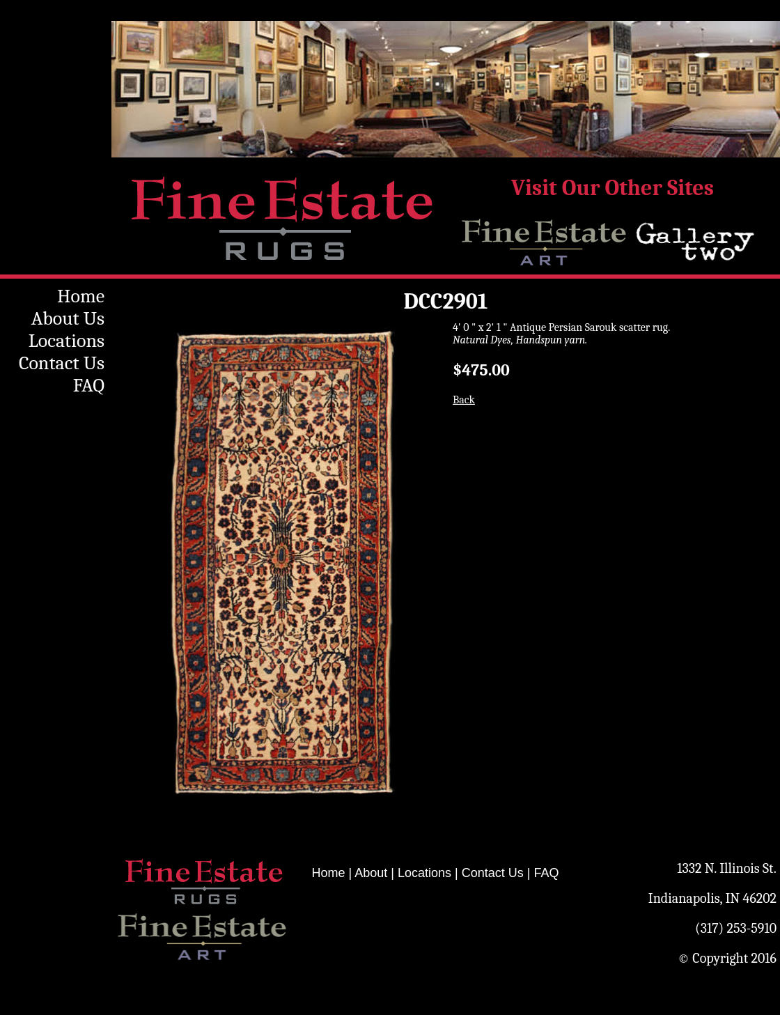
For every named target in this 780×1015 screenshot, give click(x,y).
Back (464, 400)
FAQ (88, 385)
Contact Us (61, 363)
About (370, 873)
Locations (66, 341)
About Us (67, 318)
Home (80, 296)
